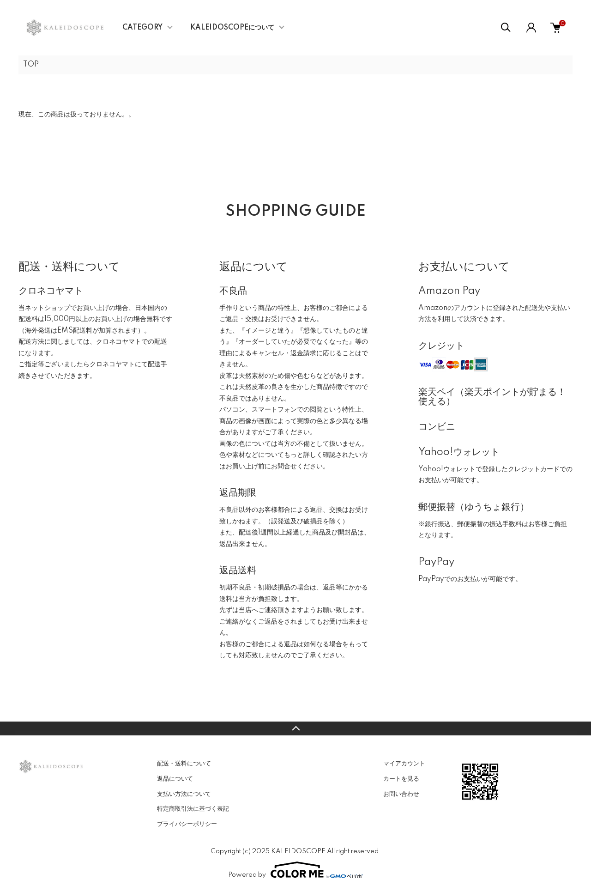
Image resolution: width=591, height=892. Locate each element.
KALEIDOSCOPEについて (232, 27)
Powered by (295, 870)
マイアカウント (404, 763)
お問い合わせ (401, 794)
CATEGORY (142, 27)
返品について (175, 779)
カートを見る (401, 779)
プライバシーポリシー (187, 824)
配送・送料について (184, 763)
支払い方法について (184, 794)
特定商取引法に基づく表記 (193, 809)
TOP (31, 64)
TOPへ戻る (295, 728)
